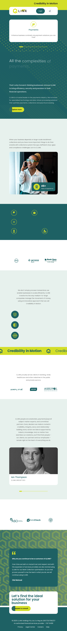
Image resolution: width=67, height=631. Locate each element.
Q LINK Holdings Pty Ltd (25, 621)
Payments (33, 29)
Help (47, 627)
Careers (40, 627)
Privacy (20, 627)
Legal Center (30, 627)
